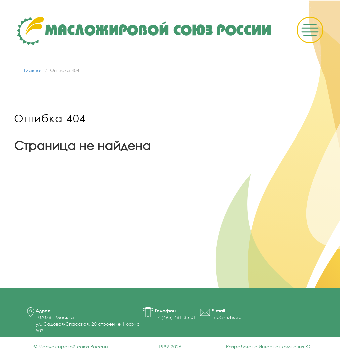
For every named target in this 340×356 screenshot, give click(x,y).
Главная (33, 70)
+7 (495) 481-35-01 (175, 317)
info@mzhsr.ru (227, 317)
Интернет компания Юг (285, 346)
